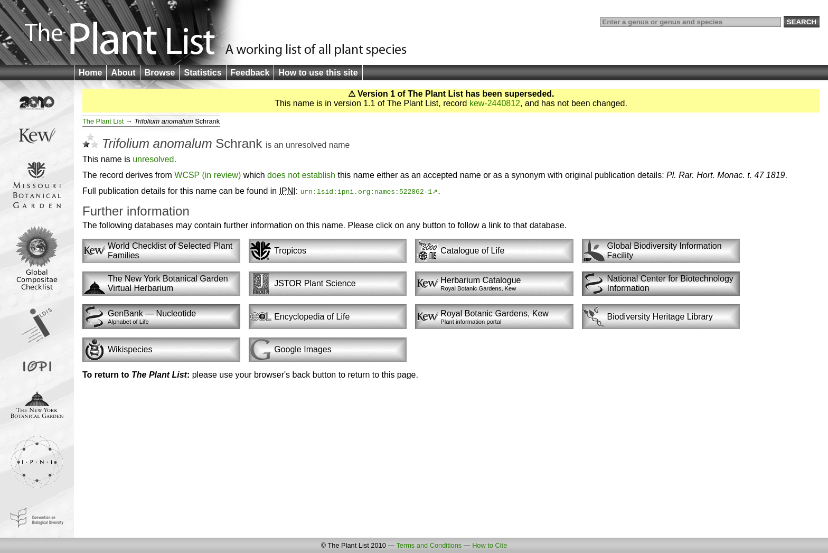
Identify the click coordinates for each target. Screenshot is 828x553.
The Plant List (103, 121)
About (123, 72)
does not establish (301, 175)
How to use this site (317, 72)
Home (90, 72)
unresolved (306, 144)
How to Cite (489, 545)
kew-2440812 (494, 103)
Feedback (250, 72)
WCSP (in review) (207, 175)
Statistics (202, 72)
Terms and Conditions (429, 545)
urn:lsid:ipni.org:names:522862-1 (366, 191)
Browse (160, 72)
